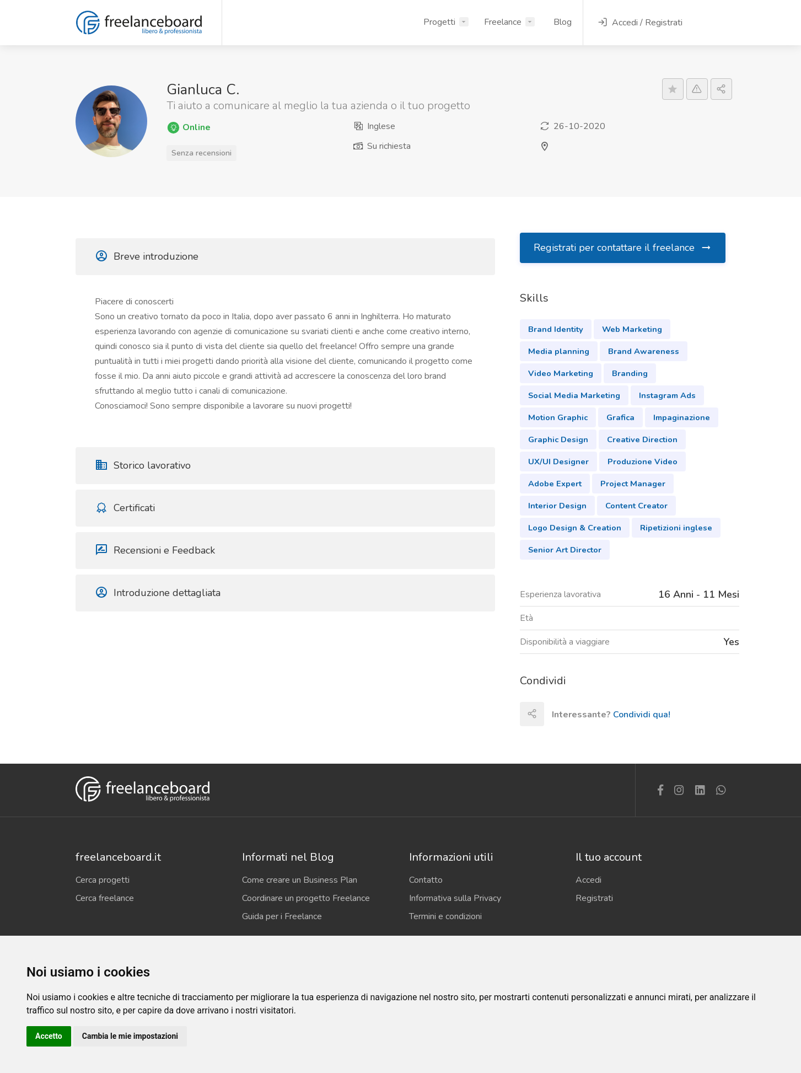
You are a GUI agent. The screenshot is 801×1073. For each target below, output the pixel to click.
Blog (562, 22)
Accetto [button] (48, 1036)
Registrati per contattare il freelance (623, 247)
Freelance (503, 22)
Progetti (439, 22)
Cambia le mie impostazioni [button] (130, 1036)
